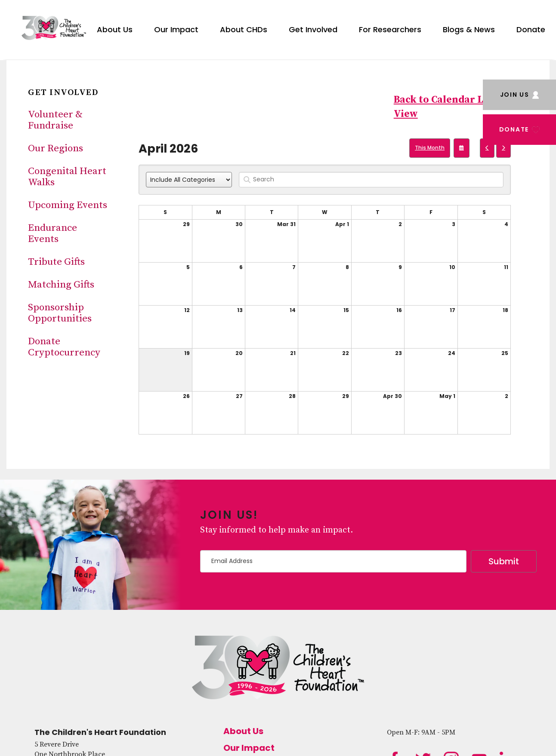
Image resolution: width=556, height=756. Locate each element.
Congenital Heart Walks (67, 177)
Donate (530, 29)
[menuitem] (114, 28)
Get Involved (313, 29)
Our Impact (176, 29)
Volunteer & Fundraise (55, 120)
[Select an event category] (189, 179)
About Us (115, 29)
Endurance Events (52, 233)
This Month (430, 147)
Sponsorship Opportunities (60, 313)
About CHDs (243, 29)
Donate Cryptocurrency (64, 347)
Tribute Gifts (56, 262)
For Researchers (390, 29)
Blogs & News (469, 29)
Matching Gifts (61, 285)
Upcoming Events (67, 205)
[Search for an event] (371, 179)
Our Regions (55, 148)
